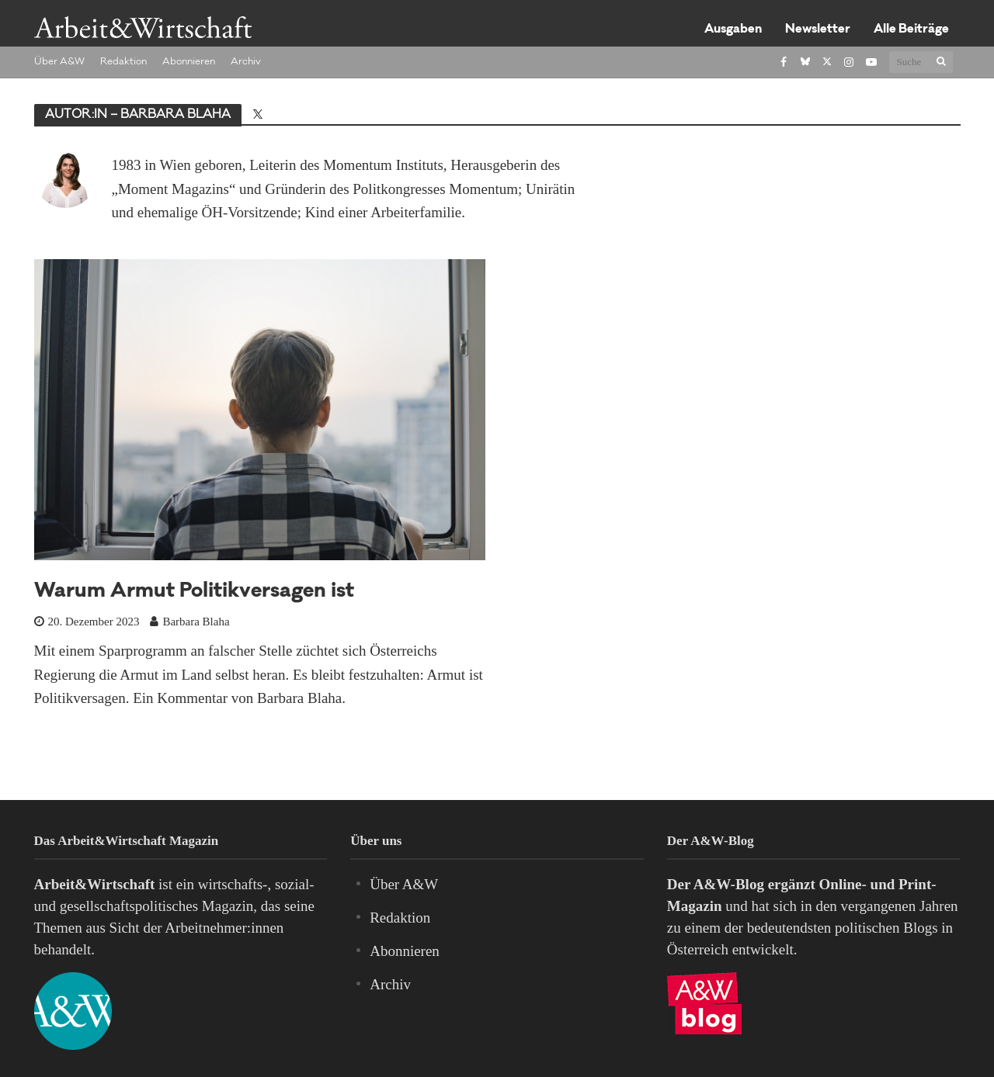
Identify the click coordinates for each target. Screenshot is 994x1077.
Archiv (246, 62)
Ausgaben (733, 30)
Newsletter (817, 30)
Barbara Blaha (195, 621)
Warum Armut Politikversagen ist (194, 592)
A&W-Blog (728, 884)
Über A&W (59, 62)
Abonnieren (188, 62)
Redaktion (123, 62)
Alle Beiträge (911, 30)
